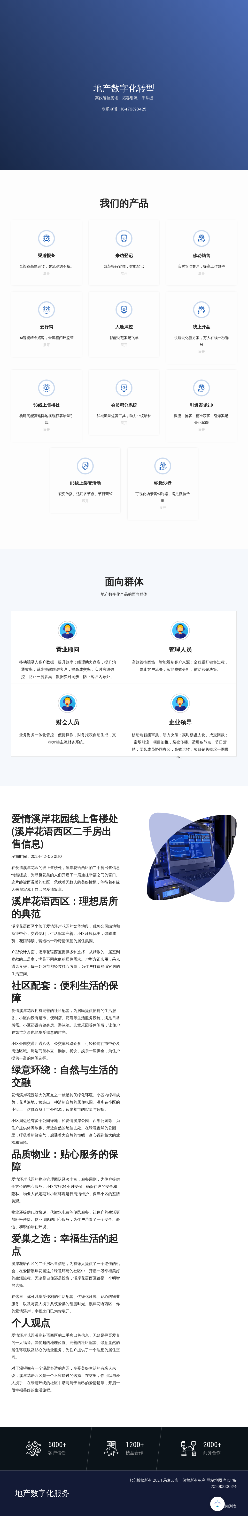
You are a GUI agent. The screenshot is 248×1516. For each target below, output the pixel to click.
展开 (46, 273)
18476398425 (133, 109)
